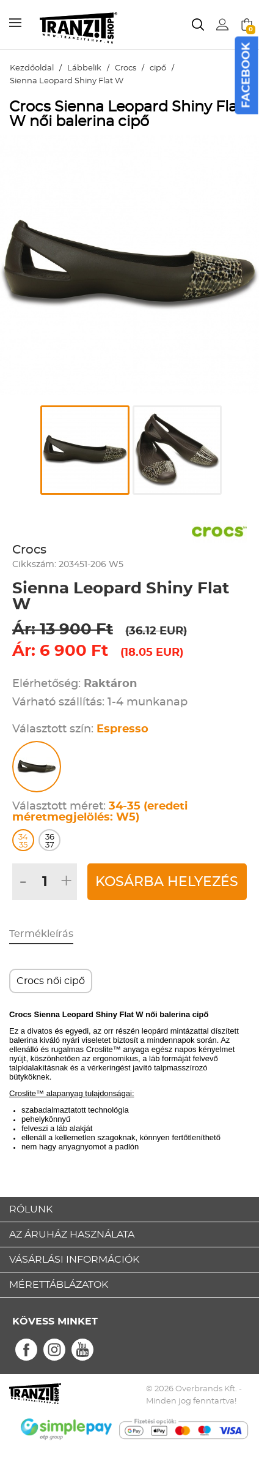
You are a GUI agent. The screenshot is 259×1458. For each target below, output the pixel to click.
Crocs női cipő (50, 981)
